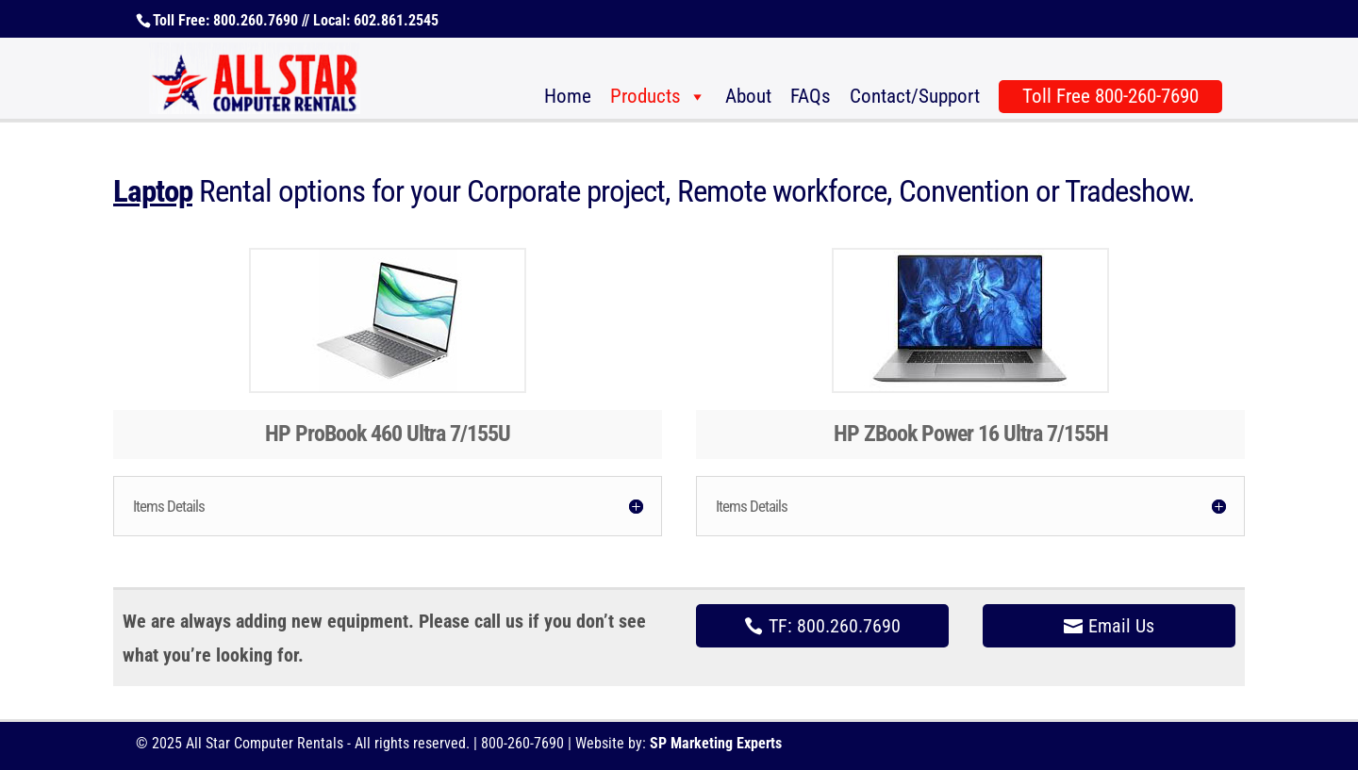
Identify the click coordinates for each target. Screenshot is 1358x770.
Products (645, 96)
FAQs (810, 96)
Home (567, 96)
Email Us (1121, 625)
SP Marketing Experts (716, 743)
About (748, 96)
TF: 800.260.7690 (835, 625)
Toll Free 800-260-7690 (1110, 96)
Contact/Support (915, 96)
